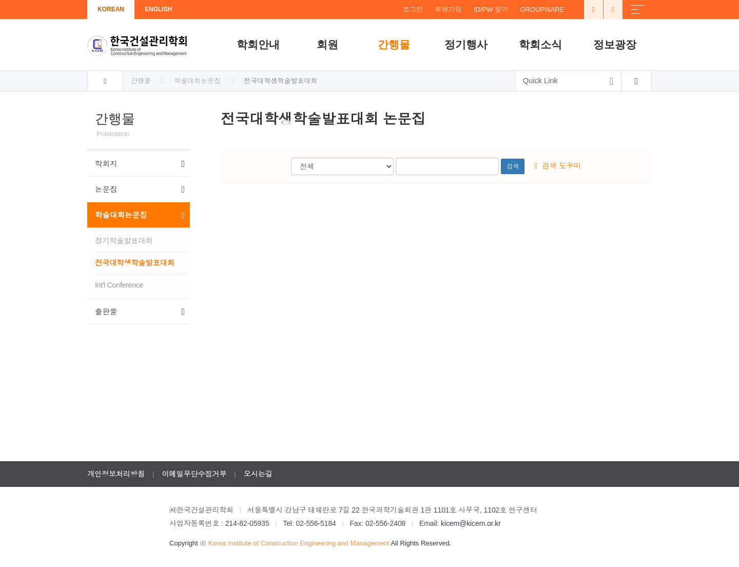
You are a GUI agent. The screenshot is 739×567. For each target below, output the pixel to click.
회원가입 (448, 9)
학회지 (140, 164)
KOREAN (111, 9)
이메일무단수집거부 (194, 474)
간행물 (394, 44)
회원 (327, 44)
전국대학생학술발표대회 (134, 263)
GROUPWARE (542, 9)
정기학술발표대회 (123, 241)
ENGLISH (158, 9)
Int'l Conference (119, 285)
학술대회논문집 (140, 215)
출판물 (140, 312)
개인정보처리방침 (116, 474)
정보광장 (614, 44)
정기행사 (466, 44)
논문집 (140, 189)
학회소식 (540, 44)
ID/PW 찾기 (491, 9)
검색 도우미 (558, 166)
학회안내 (258, 44)
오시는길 (258, 474)
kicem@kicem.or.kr (471, 523)
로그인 (413, 9)
